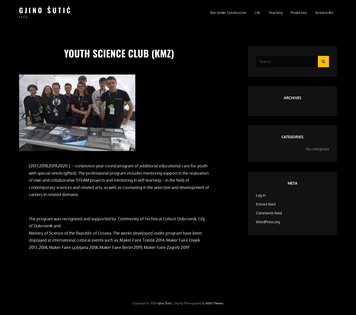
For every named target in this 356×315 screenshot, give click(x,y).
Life (257, 13)
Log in (261, 195)
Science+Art (324, 13)
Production (299, 13)
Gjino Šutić (45, 10)
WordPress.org (268, 222)
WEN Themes (214, 303)
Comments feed (269, 213)
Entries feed (265, 204)
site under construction (228, 13)
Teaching (275, 13)
